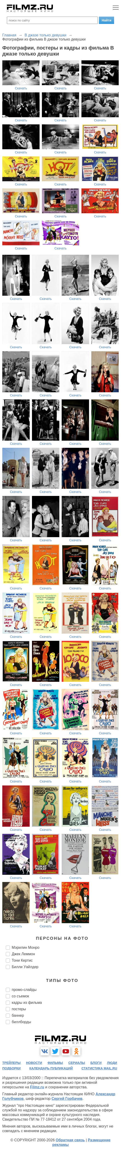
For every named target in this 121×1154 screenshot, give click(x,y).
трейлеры (11, 1063)
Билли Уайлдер (25, 967)
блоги (95, 1063)
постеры (19, 1009)
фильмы (55, 1063)
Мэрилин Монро (25, 947)
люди (112, 1063)
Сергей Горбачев (67, 1099)
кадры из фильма (27, 1003)
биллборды (21, 1022)
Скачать (21, 88)
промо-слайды (24, 990)
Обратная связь (70, 1140)
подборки (11, 1068)
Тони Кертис (22, 960)
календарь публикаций (51, 1068)
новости (34, 1063)
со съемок (20, 996)
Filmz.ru (37, 1087)
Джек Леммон (23, 954)
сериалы (76, 1063)
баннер (18, 1015)
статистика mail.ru (99, 1068)
